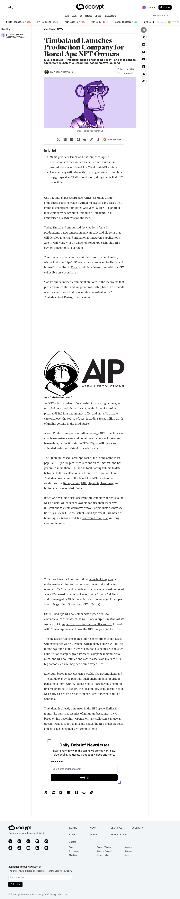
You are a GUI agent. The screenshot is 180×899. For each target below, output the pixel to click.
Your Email (57, 761)
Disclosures (74, 851)
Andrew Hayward (63, 71)
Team (71, 847)
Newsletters (110, 16)
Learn (74, 16)
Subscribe (15, 884)
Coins (72, 834)
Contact (128, 847)
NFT (117, 243)
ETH (39, 22)
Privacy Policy (103, 855)
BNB (67, 22)
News (66, 16)
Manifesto (73, 855)
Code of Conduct (104, 851)
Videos (98, 16)
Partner (73, 828)
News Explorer (119, 834)
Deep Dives (116, 828)
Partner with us (161, 16)
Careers (128, 851)
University (137, 828)
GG (81, 16)
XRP (93, 22)
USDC (118, 22)
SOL (146, 22)
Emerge (88, 16)
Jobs (127, 855)
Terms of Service (104, 847)
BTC (10, 22)
